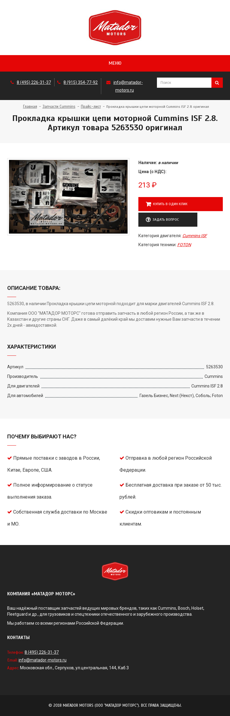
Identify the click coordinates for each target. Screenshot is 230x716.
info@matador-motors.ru (42, 660)
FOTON (184, 244)
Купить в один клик (166, 204)
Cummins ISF (194, 235)
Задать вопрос (162, 219)
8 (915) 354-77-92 (80, 82)
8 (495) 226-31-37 (34, 82)
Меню (115, 63)
